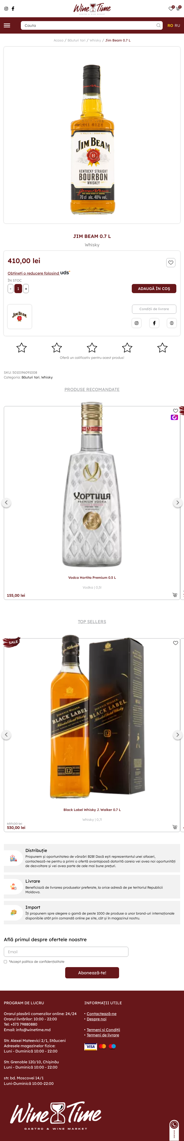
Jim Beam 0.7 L (118, 40)
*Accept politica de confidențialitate (36, 961)
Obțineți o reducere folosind (39, 273)
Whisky (95, 40)
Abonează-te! (92, 972)
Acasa (58, 40)
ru (177, 25)
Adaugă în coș (154, 288)
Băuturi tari (77, 40)
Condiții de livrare (154, 309)
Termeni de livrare (103, 1035)
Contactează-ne (101, 1013)
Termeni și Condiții (103, 1029)
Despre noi (96, 1019)
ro (170, 25)
